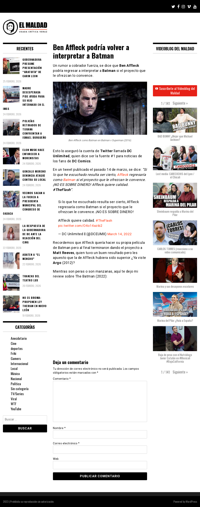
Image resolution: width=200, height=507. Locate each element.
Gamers (16, 358)
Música (15, 373)
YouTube (16, 408)
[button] (180, 103)
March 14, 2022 (119, 234)
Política (16, 383)
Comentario (62, 378)
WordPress (191, 501)
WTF (13, 403)
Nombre (59, 428)
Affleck (123, 175)
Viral (14, 398)
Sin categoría (20, 388)
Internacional (19, 363)
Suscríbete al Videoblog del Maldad (175, 91)
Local (14, 368)
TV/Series (17, 393)
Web (56, 458)
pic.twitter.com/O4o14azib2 (81, 225)
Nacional (16, 378)
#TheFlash (104, 220)
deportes (16, 348)
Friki (13, 353)
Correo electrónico (66, 443)
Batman (69, 180)
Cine (14, 343)
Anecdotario (19, 338)
